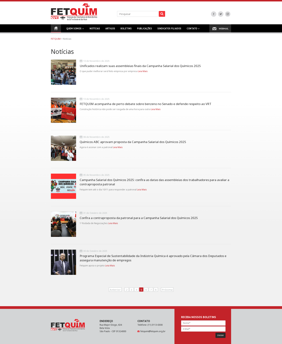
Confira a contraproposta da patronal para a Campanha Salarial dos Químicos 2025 (139, 218)
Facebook (213, 14)
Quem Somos (73, 29)
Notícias (95, 29)
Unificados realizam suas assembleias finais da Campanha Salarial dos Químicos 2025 (140, 66)
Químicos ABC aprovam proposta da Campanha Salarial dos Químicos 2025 (133, 142)
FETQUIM (56, 38)
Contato (192, 29)
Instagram (227, 14)
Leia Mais (143, 71)
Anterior (115, 289)
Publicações (144, 29)
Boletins (126, 29)
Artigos (110, 29)
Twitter (220, 14)
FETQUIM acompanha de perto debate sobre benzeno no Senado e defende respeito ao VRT (145, 104)
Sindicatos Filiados (169, 29)
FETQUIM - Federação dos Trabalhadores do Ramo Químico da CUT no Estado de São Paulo (74, 11)
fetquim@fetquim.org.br (152, 331)
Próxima (167, 289)
